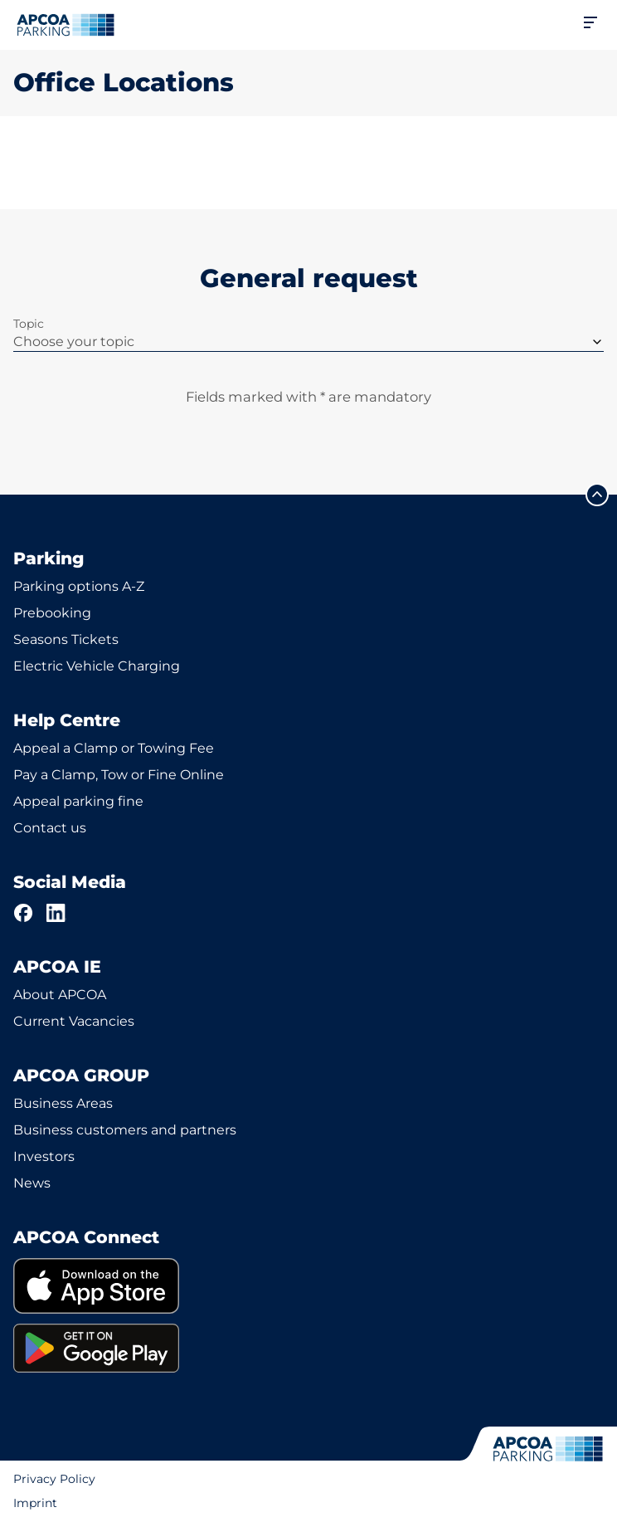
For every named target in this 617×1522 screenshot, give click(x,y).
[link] (308, 1286)
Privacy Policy (54, 1478)
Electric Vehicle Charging (96, 666)
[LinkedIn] (56, 913)
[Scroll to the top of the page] (597, 494)
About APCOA (59, 994)
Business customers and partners (124, 1130)
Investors (44, 1156)
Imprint (35, 1502)
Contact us (49, 828)
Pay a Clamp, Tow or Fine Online (118, 775)
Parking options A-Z (78, 586)
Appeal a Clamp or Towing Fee (113, 748)
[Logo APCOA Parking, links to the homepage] (65, 25)
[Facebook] (23, 913)
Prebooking (52, 613)
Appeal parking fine (78, 801)
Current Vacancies (73, 1021)
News (32, 1183)
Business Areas (63, 1103)
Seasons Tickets (66, 639)
